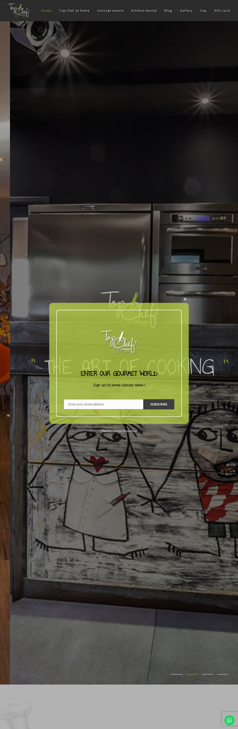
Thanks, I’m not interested (119, 431)
